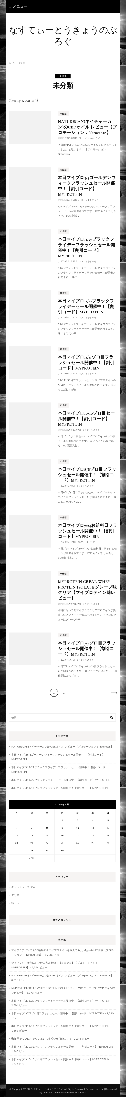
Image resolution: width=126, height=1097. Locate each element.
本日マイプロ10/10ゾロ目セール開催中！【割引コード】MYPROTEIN (86, 418)
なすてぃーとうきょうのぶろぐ (63, 34)
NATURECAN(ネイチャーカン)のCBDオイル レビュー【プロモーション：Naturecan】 (87, 126)
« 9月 (31, 857)
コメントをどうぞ (91, 137)
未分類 (63, 113)
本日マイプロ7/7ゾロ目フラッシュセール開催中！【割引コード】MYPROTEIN (87, 648)
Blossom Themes (52, 1092)
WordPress (80, 1092)
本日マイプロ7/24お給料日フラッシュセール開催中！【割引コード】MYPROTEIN (87, 530)
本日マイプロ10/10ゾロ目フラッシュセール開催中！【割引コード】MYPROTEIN (59, 1059)
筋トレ (15, 903)
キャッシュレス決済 (23, 886)
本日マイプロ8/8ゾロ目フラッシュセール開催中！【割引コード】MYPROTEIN (87, 474)
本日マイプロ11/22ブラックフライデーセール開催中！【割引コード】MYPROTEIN (86, 306)
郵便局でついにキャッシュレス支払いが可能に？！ (41, 1038)
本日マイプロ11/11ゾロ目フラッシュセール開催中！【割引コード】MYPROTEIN (86, 362)
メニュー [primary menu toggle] (18, 7)
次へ (113, 692)
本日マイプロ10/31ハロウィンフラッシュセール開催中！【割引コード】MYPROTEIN (62, 1046)
